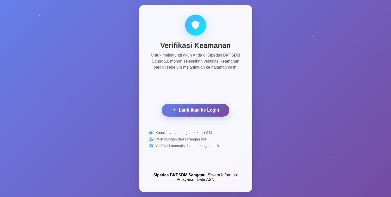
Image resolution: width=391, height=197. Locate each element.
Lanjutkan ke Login (195, 110)
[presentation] (195, 87)
